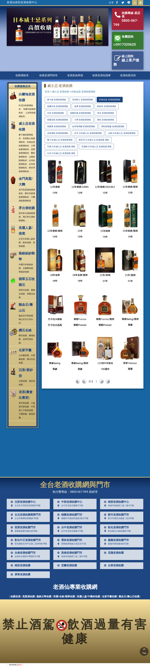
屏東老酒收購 (19, 574)
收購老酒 (15, 596)
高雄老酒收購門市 (69, 552)
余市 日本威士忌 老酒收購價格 (88, 133)
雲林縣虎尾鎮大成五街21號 (71, 544)
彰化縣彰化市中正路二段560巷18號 (28, 544)
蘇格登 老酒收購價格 (106, 106)
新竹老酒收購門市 (116, 514)
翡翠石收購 (24, 290)
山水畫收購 (24, 355)
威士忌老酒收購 (27, 126)
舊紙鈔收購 (24, 272)
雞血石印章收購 (26, 315)
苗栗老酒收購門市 (22, 527)
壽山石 (22, 319)
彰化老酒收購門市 (116, 527)
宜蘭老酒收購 (66, 565)
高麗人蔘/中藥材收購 (88, 596)
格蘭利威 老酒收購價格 (80, 113)
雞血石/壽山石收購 (129, 596)
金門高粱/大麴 (26, 181)
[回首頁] (140, 2)
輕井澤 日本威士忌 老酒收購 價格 (94, 140)
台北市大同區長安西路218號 (25, 505)
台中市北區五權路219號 (69, 505)
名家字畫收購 (109, 596)
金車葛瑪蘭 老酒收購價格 (83, 126)
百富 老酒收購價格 (55, 113)
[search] (134, 2)
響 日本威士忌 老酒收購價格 (60, 140)
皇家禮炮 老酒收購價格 (57, 133)
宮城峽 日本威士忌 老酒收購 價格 (96, 146)
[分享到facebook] (117, 2)
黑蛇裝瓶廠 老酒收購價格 (112, 126)
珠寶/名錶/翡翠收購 (64, 596)
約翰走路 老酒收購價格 (83, 91)
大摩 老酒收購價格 (82, 120)
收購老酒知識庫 (101, 75)
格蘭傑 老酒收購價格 (56, 126)
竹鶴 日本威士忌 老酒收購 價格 (61, 146)
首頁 (47, 91)
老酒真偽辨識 (75, 75)
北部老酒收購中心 (22, 502)
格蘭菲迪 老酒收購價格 (57, 106)
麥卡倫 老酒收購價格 (56, 99)
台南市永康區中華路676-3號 (24, 556)
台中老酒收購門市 (69, 527)
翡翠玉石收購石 (27, 282)
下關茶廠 (23, 414)
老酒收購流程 (128, 75)
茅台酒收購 (27, 208)
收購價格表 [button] (22, 75)
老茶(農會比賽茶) (26, 395)
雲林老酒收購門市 (69, 540)
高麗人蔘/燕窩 (26, 230)
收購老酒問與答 (48, 75)
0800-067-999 (79, 492)
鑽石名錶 (25, 330)
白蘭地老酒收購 (27, 97)
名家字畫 (25, 350)
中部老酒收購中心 (69, 502)
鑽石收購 (23, 335)
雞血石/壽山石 (26, 307)
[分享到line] (128, 2)
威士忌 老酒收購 (60, 91)
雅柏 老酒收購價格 (105, 120)
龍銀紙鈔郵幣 (27, 256)
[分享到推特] (123, 2)
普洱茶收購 (24, 403)
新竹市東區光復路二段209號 (118, 518)
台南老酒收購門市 (22, 552)
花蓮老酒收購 (113, 552)
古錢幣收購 (28, 268)
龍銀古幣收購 (44, 596)
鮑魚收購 (27, 242)
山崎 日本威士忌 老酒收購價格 (122, 133)
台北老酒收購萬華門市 (25, 514)
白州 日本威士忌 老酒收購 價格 (61, 153)
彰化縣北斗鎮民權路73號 (117, 531)
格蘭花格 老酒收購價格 (57, 120)
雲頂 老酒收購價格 (105, 113)
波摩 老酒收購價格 (82, 106)
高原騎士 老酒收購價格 (82, 99)
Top (144, 650)
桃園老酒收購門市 (69, 514)
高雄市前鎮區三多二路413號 (118, 505)
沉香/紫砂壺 (26, 373)
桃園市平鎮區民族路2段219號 (72, 518)
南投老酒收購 (19, 565)
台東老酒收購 (113, 565)
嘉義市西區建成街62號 (116, 544)
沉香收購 (23, 381)
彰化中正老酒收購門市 (25, 540)
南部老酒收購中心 (116, 502)
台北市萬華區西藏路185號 (24, 518)
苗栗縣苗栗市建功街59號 (23, 531)
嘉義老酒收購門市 (116, 540)
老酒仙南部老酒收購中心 (22, 2)
